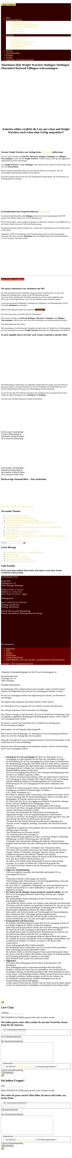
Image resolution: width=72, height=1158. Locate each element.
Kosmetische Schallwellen (21, 44)
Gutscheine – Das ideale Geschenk (19, 60)
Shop (8, 17)
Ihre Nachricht (12, 1041)
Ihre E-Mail (11, 1037)
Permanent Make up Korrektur (18, 557)
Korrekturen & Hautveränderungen (25, 24)
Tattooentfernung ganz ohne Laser (19, 533)
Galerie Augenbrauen (19, 33)
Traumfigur (44, 211)
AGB (8, 651)
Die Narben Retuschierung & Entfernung (22, 520)
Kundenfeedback (12, 554)
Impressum (10, 648)
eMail (24, 594)
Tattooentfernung (13, 53)
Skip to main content (9, 2)
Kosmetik (10, 35)
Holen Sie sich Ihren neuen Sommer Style (17, 506)
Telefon (9, 1113)
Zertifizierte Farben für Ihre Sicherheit (21, 518)
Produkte (9, 55)
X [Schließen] (2, 1002)
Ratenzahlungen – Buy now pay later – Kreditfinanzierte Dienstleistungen (35, 659)
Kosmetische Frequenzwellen (22, 42)
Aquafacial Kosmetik (19, 37)
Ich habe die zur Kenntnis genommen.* (31, 1070)
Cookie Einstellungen (14, 657)
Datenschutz (11, 655)
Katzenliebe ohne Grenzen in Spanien (21, 561)
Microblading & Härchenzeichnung (25, 26)
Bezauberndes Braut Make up (17, 516)
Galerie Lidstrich (17, 31)
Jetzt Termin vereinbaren (12, 279)
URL (3, 1089)
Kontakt (9, 57)
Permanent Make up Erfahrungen (19, 559)
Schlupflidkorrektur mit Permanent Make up (23, 531)
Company (5, 1013)
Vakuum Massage (18, 48)
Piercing (9, 51)
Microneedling (17, 40)
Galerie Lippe (16, 29)
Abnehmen (46, 152)
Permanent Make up (14, 20)
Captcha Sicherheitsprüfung (12, 1074)
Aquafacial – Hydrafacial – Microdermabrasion (25, 552)
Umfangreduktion (18, 46)
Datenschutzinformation (25, 1070)
